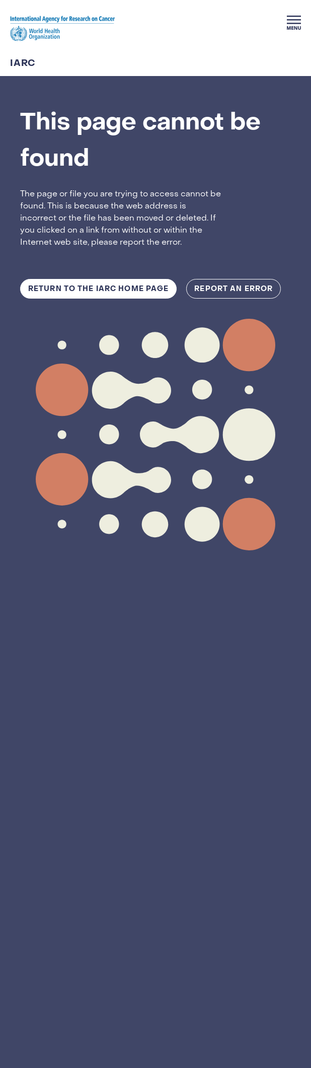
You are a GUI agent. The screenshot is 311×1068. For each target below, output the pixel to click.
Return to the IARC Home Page (98, 289)
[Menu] (294, 23)
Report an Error (233, 289)
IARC (23, 63)
